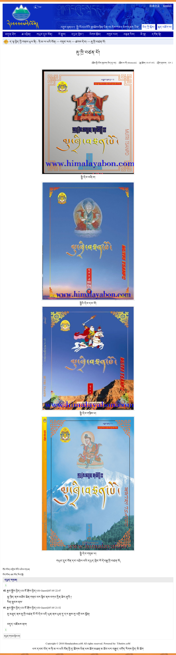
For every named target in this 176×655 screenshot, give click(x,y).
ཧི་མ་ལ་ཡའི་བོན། (47, 42)
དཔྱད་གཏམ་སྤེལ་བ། (12, 636)
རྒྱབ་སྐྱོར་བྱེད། (14, 591)
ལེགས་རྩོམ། (95, 34)
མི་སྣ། (143, 34)
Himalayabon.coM (74, 644)
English (167, 5)
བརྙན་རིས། (129, 34)
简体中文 (154, 5)
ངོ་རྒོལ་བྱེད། (31, 591)
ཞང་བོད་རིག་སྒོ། (17, 574)
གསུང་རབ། (112, 34)
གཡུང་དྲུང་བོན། (44, 34)
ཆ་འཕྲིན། (26, 34)
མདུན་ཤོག (10, 34)
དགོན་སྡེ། (156, 34)
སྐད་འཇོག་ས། (165, 27)
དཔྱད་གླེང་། (77, 34)
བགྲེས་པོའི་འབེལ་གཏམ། (20, 569)
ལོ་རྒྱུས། (62, 34)
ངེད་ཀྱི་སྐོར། (148, 27)
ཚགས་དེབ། (81, 42)
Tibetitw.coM (123, 644)
